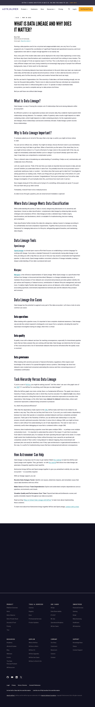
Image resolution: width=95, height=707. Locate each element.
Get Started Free (80, 14)
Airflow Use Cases (34, 636)
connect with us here (72, 507)
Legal (8, 664)
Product (25, 12)
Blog (8, 629)
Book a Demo (78, 544)
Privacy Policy (27, 555)
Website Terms (34, 555)
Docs (43, 12)
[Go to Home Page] (10, 12)
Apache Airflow (11, 674)
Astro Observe (11, 594)
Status (75, 625)
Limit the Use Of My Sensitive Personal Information (46, 669)
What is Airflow (33, 621)
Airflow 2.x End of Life (35, 640)
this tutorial (52, 462)
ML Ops (53, 598)
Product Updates (34, 601)
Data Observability (56, 590)
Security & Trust (11, 601)
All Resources (11, 646)
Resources (52, 12)
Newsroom (54, 629)
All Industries (76, 605)
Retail (74, 594)
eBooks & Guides (11, 625)
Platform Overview (12, 586)
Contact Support (77, 629)
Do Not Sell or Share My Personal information (19, 669)
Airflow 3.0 (32, 629)
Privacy (14, 664)
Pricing (61, 12)
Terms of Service (22, 664)
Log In (82, 9)
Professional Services (35, 598)
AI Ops (53, 586)
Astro (8, 590)
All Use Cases (55, 605)
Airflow (28, 384)
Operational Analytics (57, 601)
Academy (9, 621)
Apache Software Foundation (48, 674)
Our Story (53, 621)
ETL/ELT (53, 594)
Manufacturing (77, 598)
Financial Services (78, 586)
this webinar (57, 460)
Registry (31, 590)
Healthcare (76, 601)
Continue (54, 546)
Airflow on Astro (33, 625)
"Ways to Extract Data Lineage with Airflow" (37, 500)
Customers (34, 12)
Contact (53, 636)
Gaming (75, 590)
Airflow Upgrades (34, 633)
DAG (17, 387)
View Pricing (79, 551)
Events (9, 636)
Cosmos (31, 586)
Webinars (9, 633)
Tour (8, 609)
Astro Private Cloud (12, 598)
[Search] (76, 9)
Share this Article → (26, 41)
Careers (53, 633)
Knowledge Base (78, 621)
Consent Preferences (34, 664)
